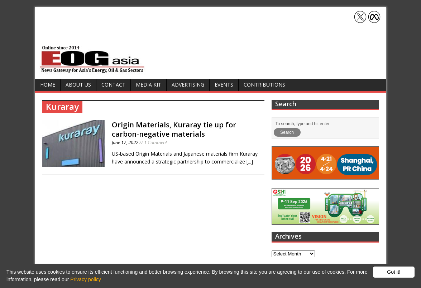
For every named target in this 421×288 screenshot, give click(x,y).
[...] (250, 161)
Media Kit (148, 84)
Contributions (264, 84)
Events (224, 84)
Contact (113, 84)
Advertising (188, 84)
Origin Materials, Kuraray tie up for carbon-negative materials (174, 129)
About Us (78, 84)
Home (47, 84)
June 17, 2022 (125, 142)
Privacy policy (85, 279)
